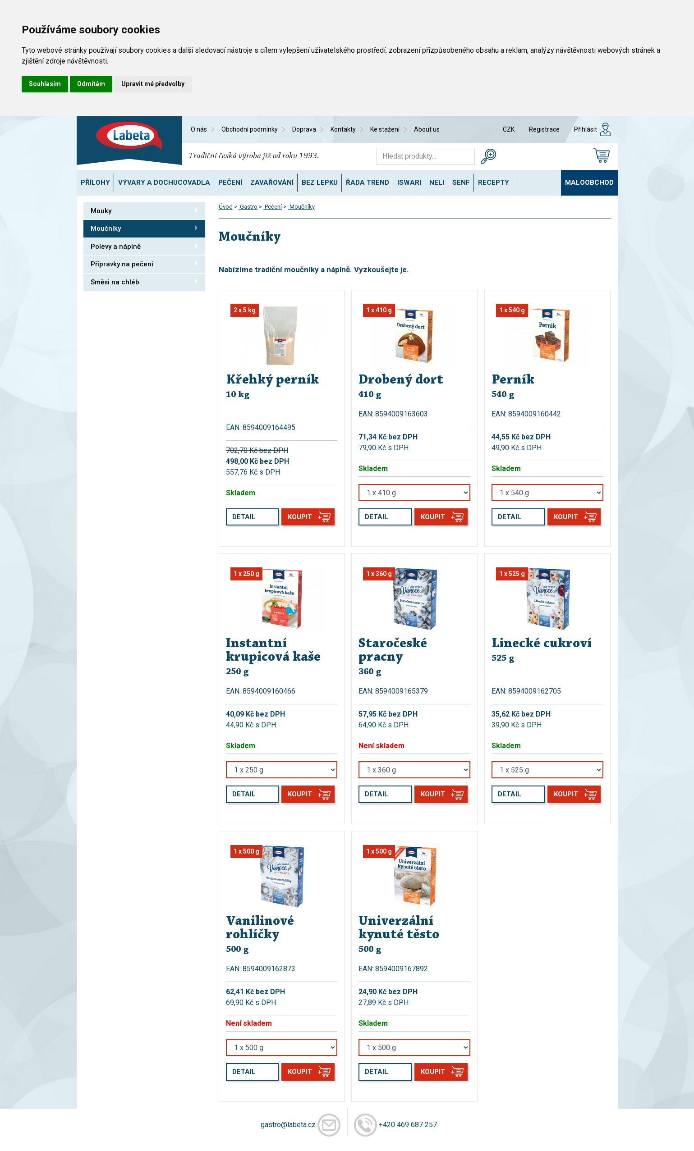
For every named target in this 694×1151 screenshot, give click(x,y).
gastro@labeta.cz (288, 1124)
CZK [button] (509, 129)
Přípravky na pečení (144, 263)
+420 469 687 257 (408, 1124)
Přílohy (95, 182)
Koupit (300, 517)
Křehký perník (272, 380)
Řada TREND (367, 182)
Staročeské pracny (392, 650)
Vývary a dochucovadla (164, 182)
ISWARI (409, 182)
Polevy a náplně (144, 246)
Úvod (226, 206)
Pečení (230, 182)
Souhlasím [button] (45, 83)
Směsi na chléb (144, 281)
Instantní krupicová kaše (273, 650)
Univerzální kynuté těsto (398, 928)
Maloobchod (589, 182)
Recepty (493, 182)
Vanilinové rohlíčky (260, 928)
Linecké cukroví (542, 644)
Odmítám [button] (91, 83)
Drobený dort (400, 380)
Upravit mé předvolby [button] (152, 83)
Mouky (144, 210)
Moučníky (144, 228)
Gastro (248, 206)
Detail (244, 517)
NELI (436, 182)
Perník (513, 380)
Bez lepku (320, 182)
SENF (461, 182)
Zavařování (272, 182)
